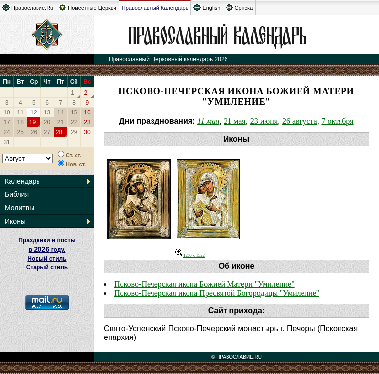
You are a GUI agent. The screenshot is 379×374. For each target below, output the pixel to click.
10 (6, 112)
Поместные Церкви (87, 7)
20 (47, 122)
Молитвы (19, 208)
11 (20, 112)
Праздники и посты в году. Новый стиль (47, 249)
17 (6, 122)
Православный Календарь (155, 8)
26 (34, 132)
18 (20, 122)
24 (6, 132)
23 (87, 122)
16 (87, 112)
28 (59, 132)
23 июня (264, 121)
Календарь (22, 181)
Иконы (15, 221)
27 (47, 132)
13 (47, 112)
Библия (17, 194)
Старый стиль (47, 267)
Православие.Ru (27, 7)
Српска (239, 7)
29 (74, 132)
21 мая (234, 121)
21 (60, 122)
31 (6, 142)
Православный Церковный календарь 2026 (168, 59)
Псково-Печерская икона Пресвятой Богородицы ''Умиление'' (216, 293)
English (206, 7)
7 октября (337, 121)
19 (32, 122)
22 (74, 122)
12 (33, 112)
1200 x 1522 (190, 255)
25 (20, 132)
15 (74, 112)
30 (87, 132)
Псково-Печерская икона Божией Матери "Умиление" (204, 284)
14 (60, 112)
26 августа (299, 121)
